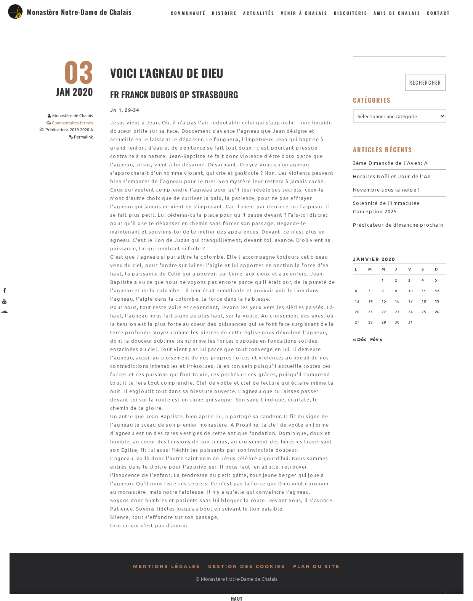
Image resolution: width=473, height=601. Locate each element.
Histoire (224, 13)
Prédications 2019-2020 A (69, 129)
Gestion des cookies (246, 566)
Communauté (188, 13)
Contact (438, 13)
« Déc (360, 339)
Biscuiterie (350, 13)
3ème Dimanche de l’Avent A (390, 163)
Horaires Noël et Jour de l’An (392, 176)
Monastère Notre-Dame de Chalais (79, 12)
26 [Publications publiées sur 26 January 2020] (437, 311)
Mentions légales (166, 566)
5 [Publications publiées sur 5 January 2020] (436, 280)
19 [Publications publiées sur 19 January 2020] (437, 301)
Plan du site (316, 566)
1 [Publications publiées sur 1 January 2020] (383, 280)
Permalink (83, 137)
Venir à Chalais (304, 13)
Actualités (259, 13)
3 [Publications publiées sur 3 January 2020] (409, 280)
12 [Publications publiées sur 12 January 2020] (437, 290)
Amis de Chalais (397, 13)
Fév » (376, 339)
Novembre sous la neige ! (386, 189)
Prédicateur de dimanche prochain (398, 224)
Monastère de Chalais (72, 115)
